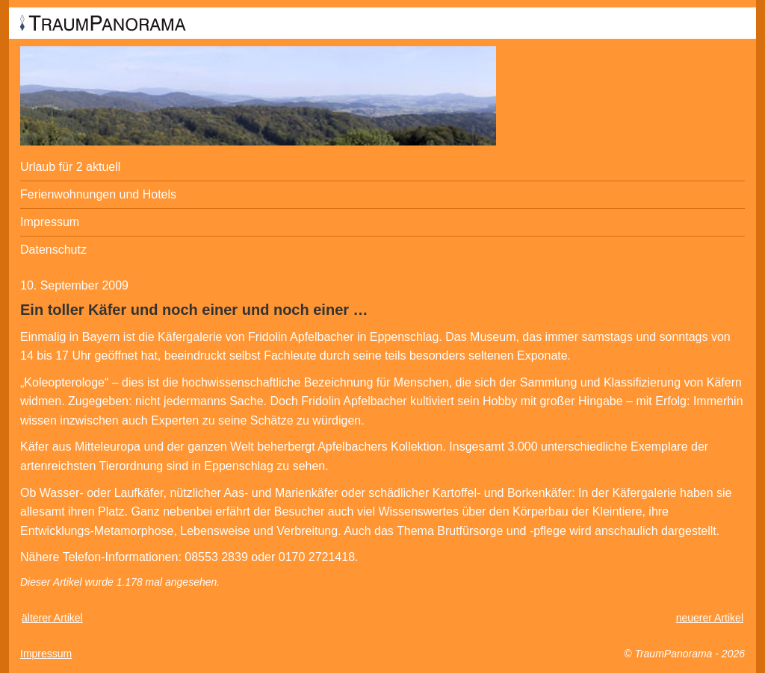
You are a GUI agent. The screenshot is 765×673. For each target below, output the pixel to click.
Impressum (49, 222)
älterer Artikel (52, 618)
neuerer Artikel (709, 618)
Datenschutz (53, 249)
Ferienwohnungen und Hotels (98, 194)
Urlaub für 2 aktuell (70, 166)
